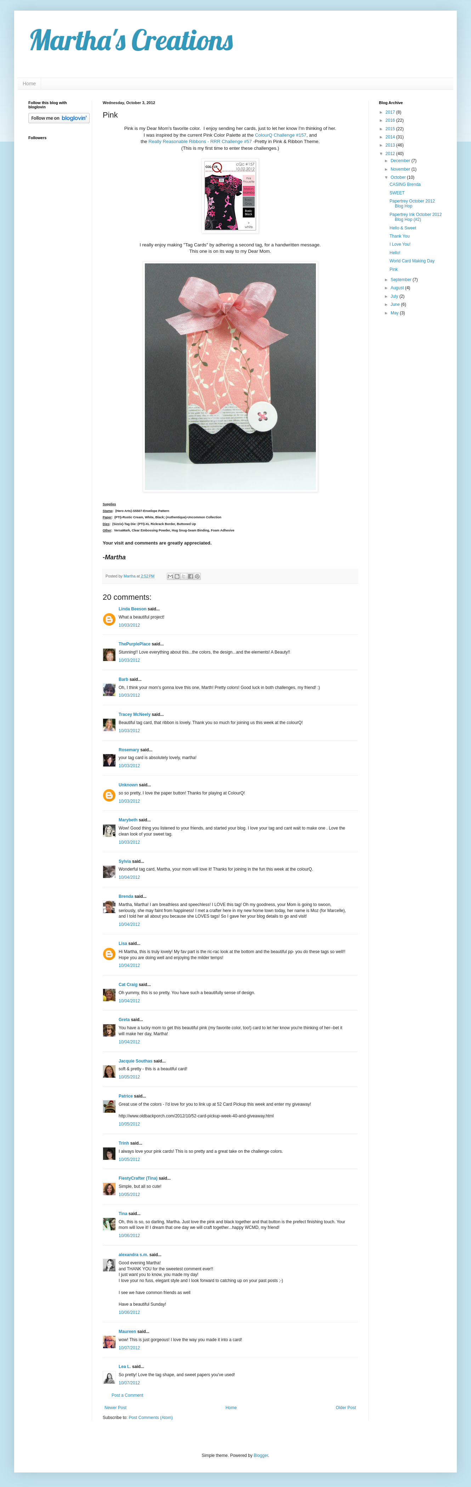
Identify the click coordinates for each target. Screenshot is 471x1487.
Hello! (395, 252)
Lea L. (125, 1366)
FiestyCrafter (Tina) (138, 1178)
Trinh (124, 1143)
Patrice (126, 1096)
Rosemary (129, 749)
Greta (124, 1019)
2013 (391, 145)
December (401, 160)
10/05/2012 (129, 1077)
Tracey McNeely (135, 714)
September (402, 279)
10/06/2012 (129, 1235)
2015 (391, 128)
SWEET (397, 192)
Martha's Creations (130, 39)
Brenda (126, 896)
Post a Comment (127, 1395)
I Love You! (400, 244)
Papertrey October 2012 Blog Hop (412, 204)
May (395, 312)
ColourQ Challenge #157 (280, 135)
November (401, 169)
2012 (391, 153)
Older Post (346, 1407)
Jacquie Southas (135, 1061)
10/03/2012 (129, 625)
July (395, 296)
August (398, 287)
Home (29, 83)
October (399, 177)
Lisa (123, 943)
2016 (391, 120)
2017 (391, 112)
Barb (123, 679)
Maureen (127, 1331)
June (396, 304)
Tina (123, 1213)
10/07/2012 (129, 1347)
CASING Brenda (405, 184)
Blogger (261, 1455)
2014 (391, 137)
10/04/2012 (129, 877)
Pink (394, 269)
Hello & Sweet (403, 228)
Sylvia (125, 861)
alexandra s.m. (133, 1254)
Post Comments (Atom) (151, 1417)
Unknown (128, 784)
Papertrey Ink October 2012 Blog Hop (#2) (416, 217)
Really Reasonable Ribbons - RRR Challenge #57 (200, 141)
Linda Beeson (133, 608)
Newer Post (115, 1407)
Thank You (400, 236)
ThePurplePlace (135, 644)
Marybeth (128, 819)
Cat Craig (128, 984)
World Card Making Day (412, 260)
